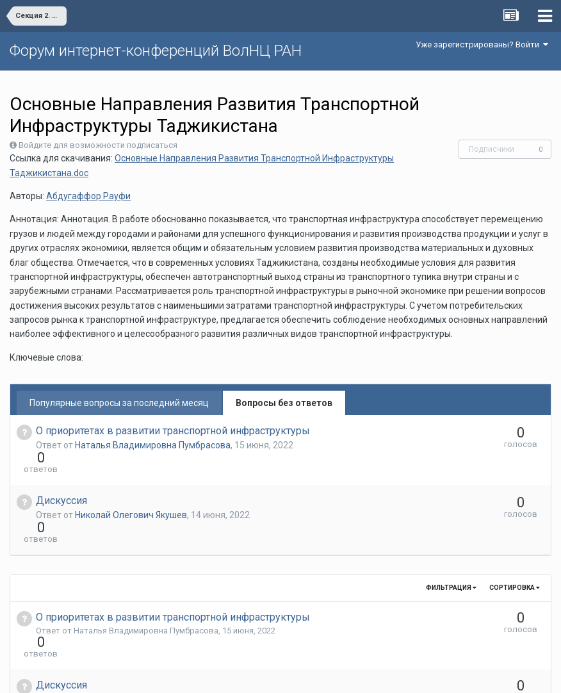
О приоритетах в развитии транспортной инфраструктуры (173, 431)
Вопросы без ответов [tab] (284, 403)
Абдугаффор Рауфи (88, 196)
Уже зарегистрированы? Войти (482, 44)
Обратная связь (300, 674)
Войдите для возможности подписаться (98, 145)
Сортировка (514, 541)
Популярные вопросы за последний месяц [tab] (119, 403)
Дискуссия (61, 477)
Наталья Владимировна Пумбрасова (153, 445)
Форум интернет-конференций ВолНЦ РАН (156, 51)
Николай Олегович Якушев (131, 492)
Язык (241, 674)
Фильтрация (451, 541)
